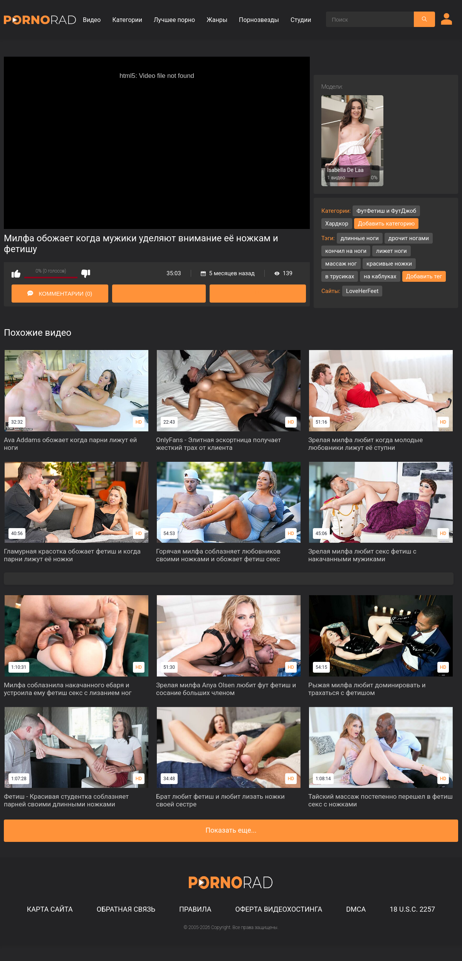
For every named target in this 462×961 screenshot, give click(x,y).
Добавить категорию (386, 223)
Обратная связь (126, 909)
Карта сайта (50, 909)
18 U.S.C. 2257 (412, 909)
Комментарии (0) (59, 293)
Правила (195, 909)
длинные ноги (360, 238)
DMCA (356, 909)
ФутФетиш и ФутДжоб (386, 210)
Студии (301, 20)
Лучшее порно (174, 20)
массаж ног (341, 263)
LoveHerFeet (362, 291)
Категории (127, 20)
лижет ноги (391, 250)
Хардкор (336, 223)
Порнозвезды (259, 20)
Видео (92, 20)
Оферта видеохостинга (279, 909)
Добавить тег (424, 276)
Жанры (217, 20)
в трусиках (339, 276)
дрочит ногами (408, 238)
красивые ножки (389, 263)
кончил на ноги (345, 250)
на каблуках (380, 276)
